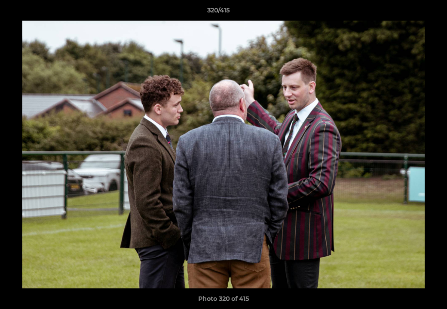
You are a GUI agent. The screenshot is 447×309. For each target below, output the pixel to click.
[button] (411, 12)
